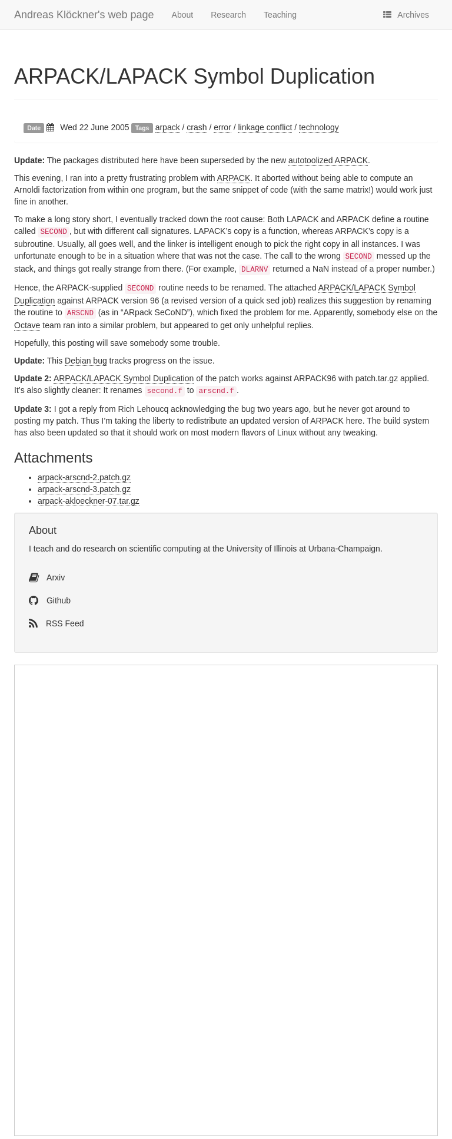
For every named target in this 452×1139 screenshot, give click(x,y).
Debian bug (86, 360)
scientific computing (165, 548)
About (183, 14)
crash (197, 127)
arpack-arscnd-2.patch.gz (84, 477)
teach (44, 548)
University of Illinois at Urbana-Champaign (303, 548)
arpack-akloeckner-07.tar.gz (88, 501)
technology (319, 127)
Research (228, 14)
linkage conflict (265, 127)
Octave (27, 325)
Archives (406, 14)
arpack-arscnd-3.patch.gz (84, 489)
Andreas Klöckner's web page (84, 15)
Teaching (280, 14)
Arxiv (47, 577)
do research (93, 548)
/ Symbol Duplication (194, 76)
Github (50, 600)
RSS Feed (56, 623)
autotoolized (328, 160)
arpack (167, 127)
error (222, 127)
